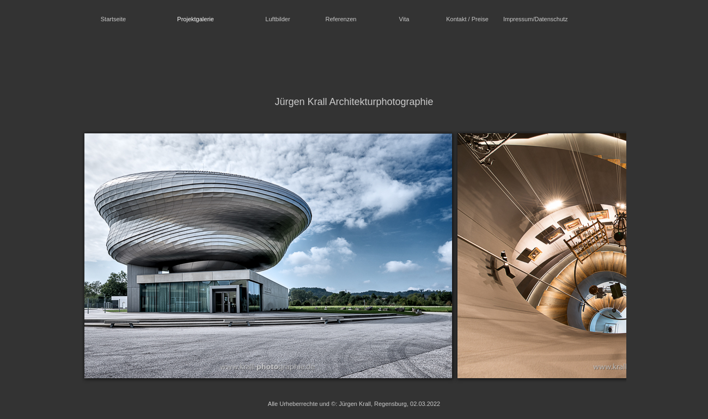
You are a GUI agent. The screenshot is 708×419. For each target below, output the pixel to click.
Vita (404, 19)
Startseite (113, 19)
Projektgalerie (195, 19)
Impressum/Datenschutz (532, 19)
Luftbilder (277, 19)
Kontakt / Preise (467, 19)
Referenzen (341, 19)
